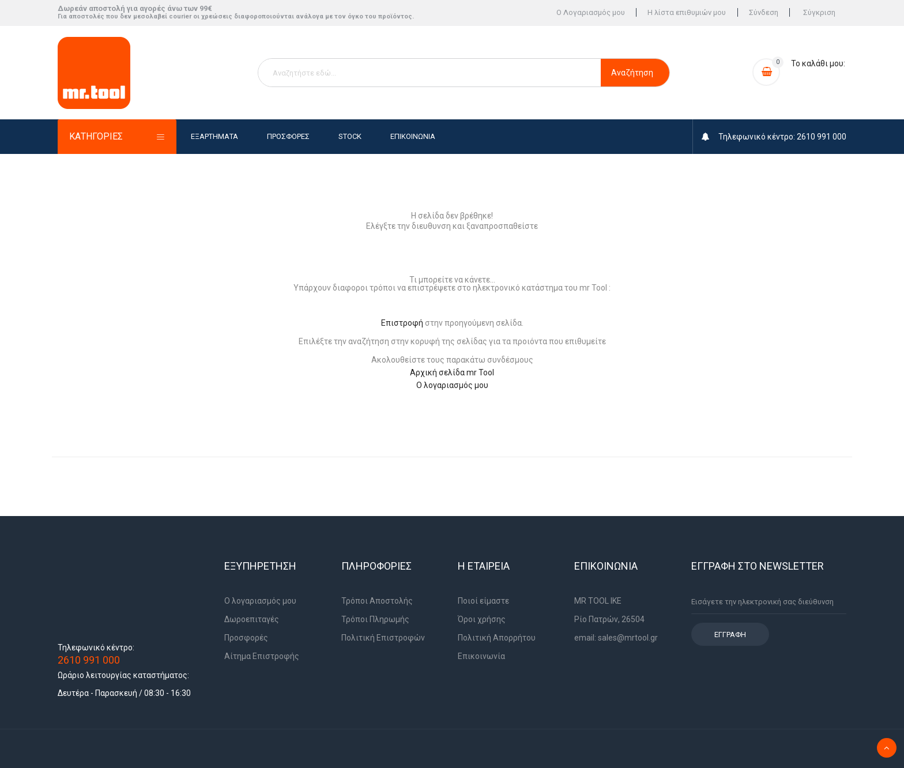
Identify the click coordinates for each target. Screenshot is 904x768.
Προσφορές (288, 136)
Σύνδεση (762, 13)
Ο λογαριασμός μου (452, 385)
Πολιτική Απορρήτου (497, 637)
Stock (349, 136)
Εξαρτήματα (214, 136)
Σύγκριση (819, 13)
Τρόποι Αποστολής (377, 600)
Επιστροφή (402, 322)
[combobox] (429, 72)
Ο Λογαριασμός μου (587, 13)
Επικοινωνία (412, 136)
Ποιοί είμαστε (483, 600)
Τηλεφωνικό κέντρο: (96, 647)
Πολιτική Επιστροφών (383, 637)
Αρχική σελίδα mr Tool (452, 372)
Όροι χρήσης (482, 619)
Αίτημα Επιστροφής (261, 656)
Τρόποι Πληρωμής (375, 619)
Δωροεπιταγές (251, 619)
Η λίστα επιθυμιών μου (685, 13)
